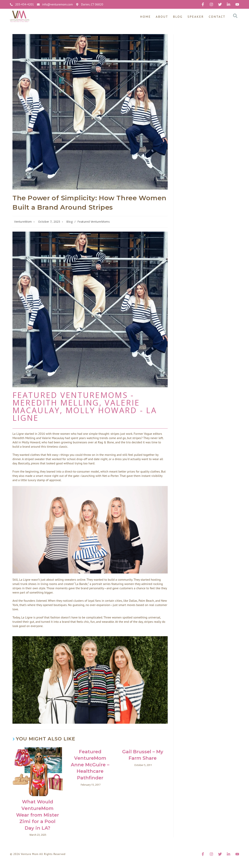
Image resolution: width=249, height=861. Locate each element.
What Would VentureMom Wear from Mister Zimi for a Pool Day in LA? (37, 815)
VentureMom (23, 221)
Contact (217, 17)
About (162, 17)
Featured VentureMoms (93, 221)
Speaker (196, 17)
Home (145, 17)
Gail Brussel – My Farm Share (142, 755)
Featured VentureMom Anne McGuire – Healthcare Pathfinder (90, 765)
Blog (178, 17)
